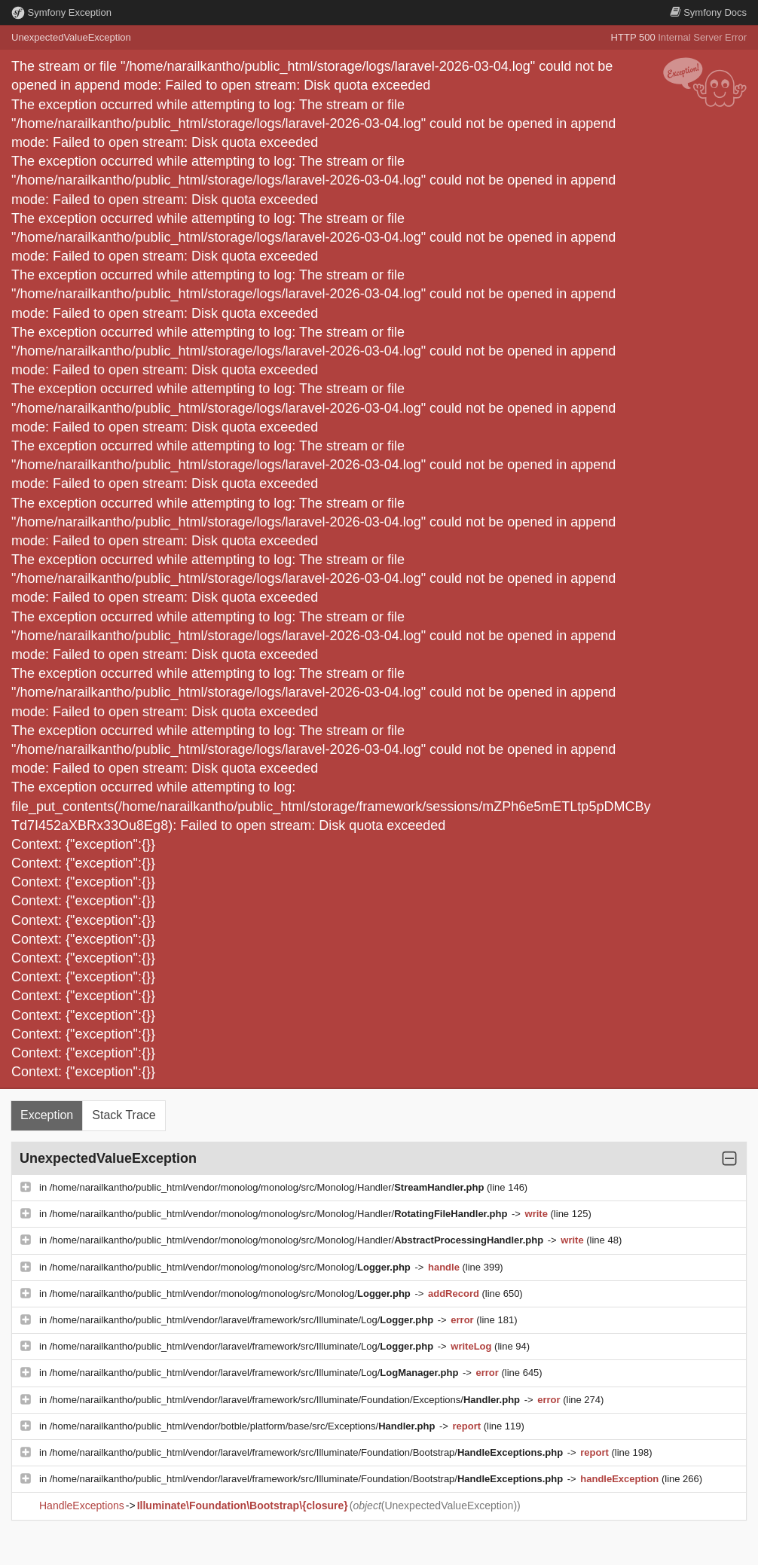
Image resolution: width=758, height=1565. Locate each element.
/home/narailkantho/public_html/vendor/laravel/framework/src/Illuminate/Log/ (243, 1320)
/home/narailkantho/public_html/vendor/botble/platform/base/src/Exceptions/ (244, 1426)
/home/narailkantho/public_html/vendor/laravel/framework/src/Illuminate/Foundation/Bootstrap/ (308, 1452)
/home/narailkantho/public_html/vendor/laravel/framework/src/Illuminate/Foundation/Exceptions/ (286, 1399)
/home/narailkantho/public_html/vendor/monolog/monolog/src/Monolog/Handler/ (268, 1187)
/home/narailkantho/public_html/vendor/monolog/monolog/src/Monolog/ (232, 1267)
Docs (708, 12)
